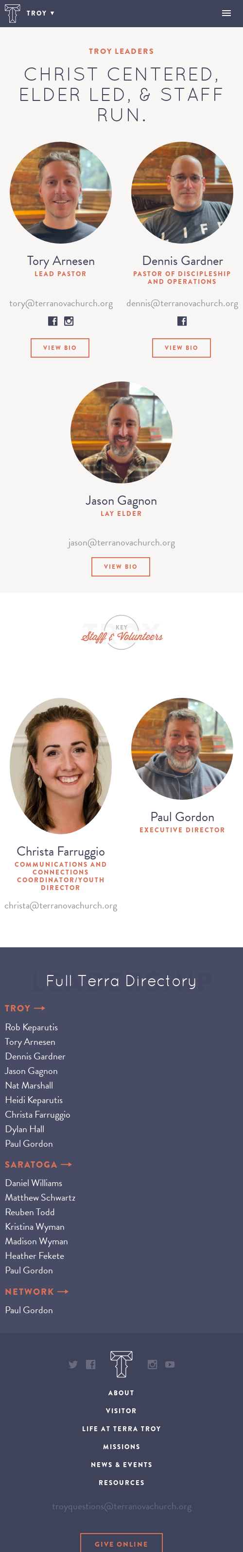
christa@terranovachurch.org (60, 905)
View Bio (60, 348)
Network (37, 1292)
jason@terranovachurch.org (122, 542)
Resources (122, 1482)
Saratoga (38, 1165)
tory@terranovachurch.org (61, 303)
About (121, 1393)
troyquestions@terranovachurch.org (121, 1506)
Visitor (121, 1411)
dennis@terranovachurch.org (182, 303)
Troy (25, 1008)
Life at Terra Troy (121, 1429)
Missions (121, 1447)
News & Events (122, 1464)
